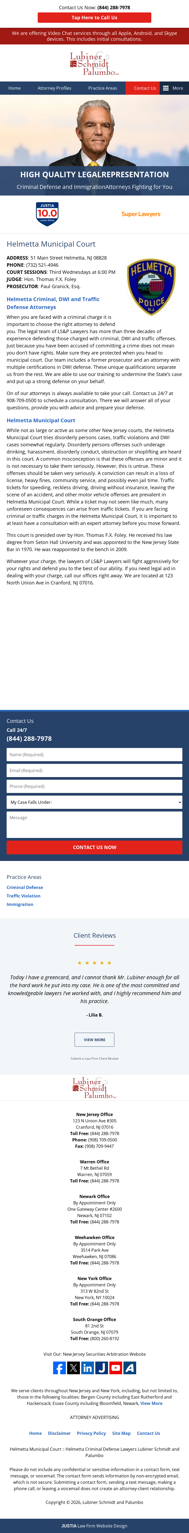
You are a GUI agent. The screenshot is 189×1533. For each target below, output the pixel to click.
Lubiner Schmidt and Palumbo (113, 1502)
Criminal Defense (25, 887)
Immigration (20, 904)
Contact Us (145, 88)
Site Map (121, 1433)
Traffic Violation (24, 896)
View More (94, 1039)
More (178, 88)
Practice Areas (102, 88)
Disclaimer (59, 1433)
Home (14, 88)
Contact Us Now (94, 847)
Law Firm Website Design (95, 1526)
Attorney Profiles (54, 88)
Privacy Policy (91, 1433)
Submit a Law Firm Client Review (94, 1058)
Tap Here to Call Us (94, 17)
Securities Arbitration (108, 1354)
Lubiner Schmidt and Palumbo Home (94, 63)
